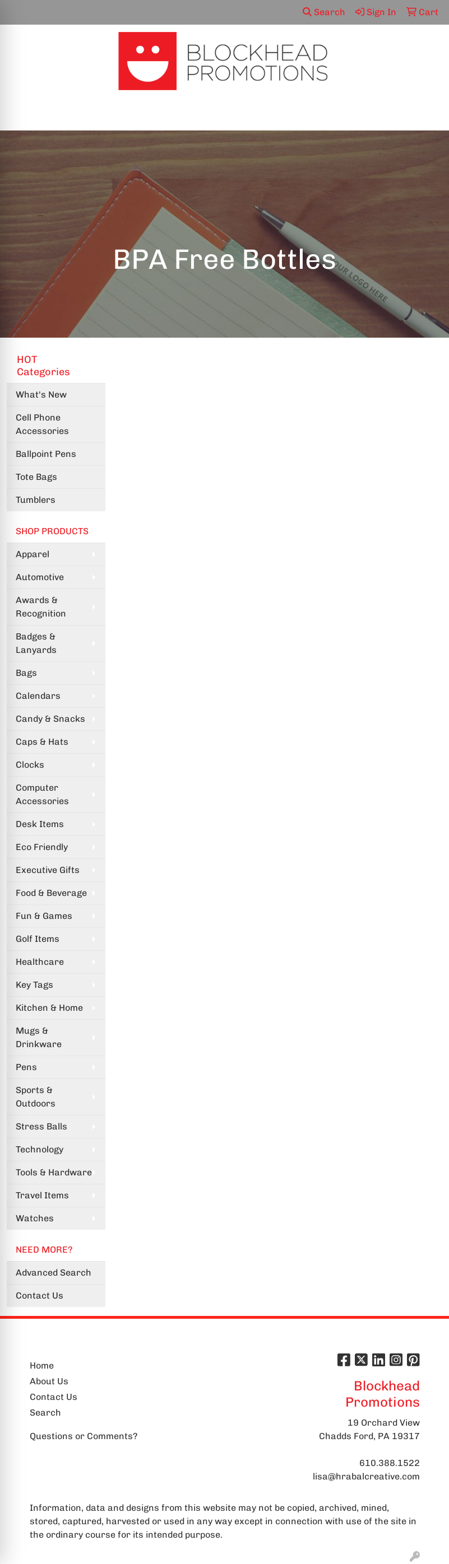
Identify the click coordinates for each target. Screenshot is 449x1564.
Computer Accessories (42, 794)
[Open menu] (426, 114)
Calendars (38, 695)
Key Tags (34, 984)
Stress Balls (41, 1126)
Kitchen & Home (49, 1007)
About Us (49, 1381)
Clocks (30, 764)
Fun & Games (44, 916)
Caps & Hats (42, 741)
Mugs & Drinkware (39, 1037)
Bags (26, 672)
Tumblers (35, 499)
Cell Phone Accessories (42, 424)
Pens (26, 1067)
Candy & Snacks (50, 718)
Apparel (32, 554)
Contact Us (39, 1295)
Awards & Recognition (41, 607)
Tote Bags (36, 476)
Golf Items (37, 938)
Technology (39, 1149)
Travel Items (42, 1195)
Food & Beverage (51, 893)
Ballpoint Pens (46, 454)
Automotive (40, 577)
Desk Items (40, 824)
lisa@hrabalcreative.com (366, 1476)
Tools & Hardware (54, 1172)
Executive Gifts (48, 870)
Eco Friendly (42, 847)
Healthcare (40, 961)
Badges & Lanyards (36, 643)
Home (42, 1365)
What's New (41, 394)
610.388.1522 (389, 1463)
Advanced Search (53, 1272)
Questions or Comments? (83, 1436)
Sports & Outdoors (35, 1097)
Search (324, 12)
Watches (35, 1218)
